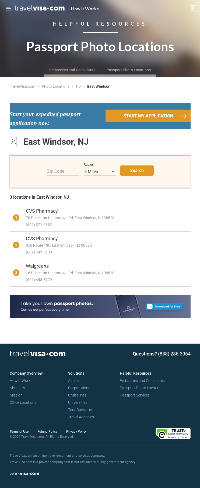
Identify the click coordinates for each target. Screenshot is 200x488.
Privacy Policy (76, 431)
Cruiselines (77, 395)
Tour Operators (80, 410)
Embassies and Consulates (72, 70)
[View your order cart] (192, 8)
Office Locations (23, 402)
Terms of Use (19, 431)
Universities (77, 402)
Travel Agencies (81, 417)
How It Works (85, 8)
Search (137, 170)
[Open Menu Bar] (9, 8)
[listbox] (100, 172)
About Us (17, 388)
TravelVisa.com (23, 86)
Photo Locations (56, 86)
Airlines (74, 380)
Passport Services (135, 395)
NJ (79, 86)
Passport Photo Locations (129, 70)
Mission (16, 395)
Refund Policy (47, 431)
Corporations (79, 388)
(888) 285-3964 (174, 354)
